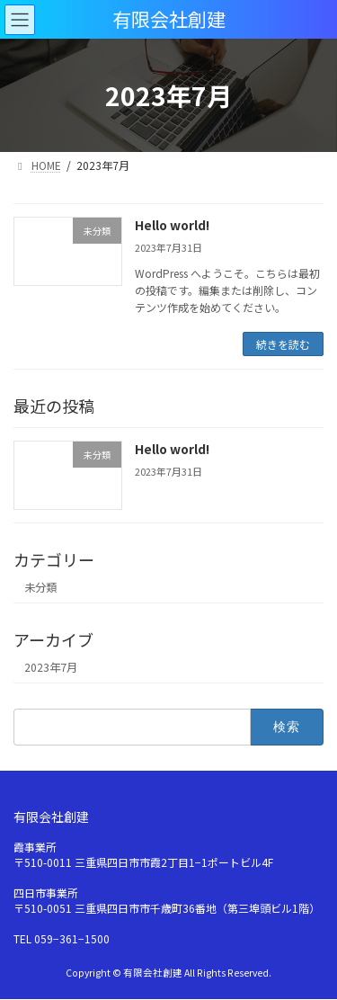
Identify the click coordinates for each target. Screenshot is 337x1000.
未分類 (40, 587)
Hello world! (172, 225)
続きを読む (283, 344)
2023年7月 (50, 667)
